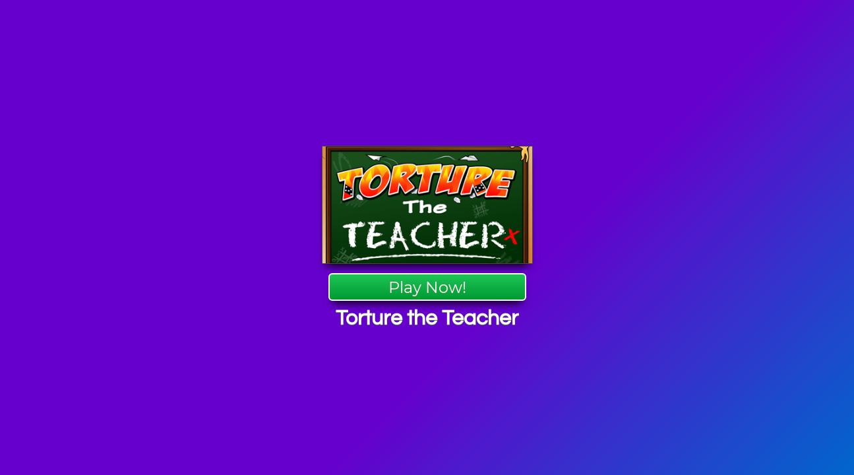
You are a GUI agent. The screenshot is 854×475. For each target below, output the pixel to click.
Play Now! (427, 287)
